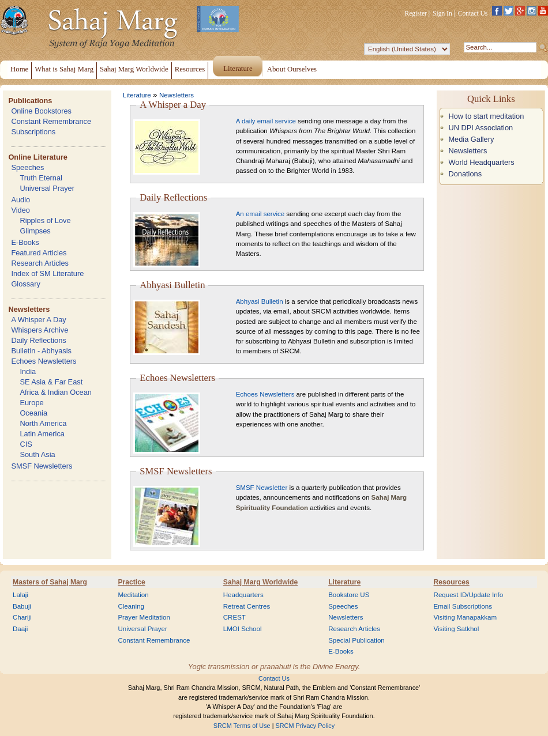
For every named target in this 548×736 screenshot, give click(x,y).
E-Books (25, 242)
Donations (465, 173)
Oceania (33, 413)
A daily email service (266, 121)
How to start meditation (486, 116)
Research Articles (40, 263)
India (28, 371)
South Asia (37, 454)
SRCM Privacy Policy (305, 725)
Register (416, 13)
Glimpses (35, 231)
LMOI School (242, 628)
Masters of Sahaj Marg (50, 582)
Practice (131, 582)
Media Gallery (471, 139)
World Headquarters (481, 162)
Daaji (20, 628)
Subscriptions (33, 131)
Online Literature (37, 157)
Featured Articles (38, 252)
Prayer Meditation (144, 617)
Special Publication (356, 640)
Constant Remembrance (51, 121)
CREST (234, 617)
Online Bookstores (41, 111)
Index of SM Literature (47, 273)
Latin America (42, 433)
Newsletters (29, 309)
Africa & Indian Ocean (55, 392)
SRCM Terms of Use (242, 725)
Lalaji (20, 594)
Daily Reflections (38, 340)
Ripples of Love (45, 220)
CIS (26, 444)
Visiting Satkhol (456, 628)
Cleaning (131, 606)
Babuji (22, 606)
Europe (31, 402)
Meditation (133, 594)
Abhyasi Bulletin (259, 301)
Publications (30, 100)
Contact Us (473, 13)
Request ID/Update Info (469, 594)
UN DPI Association (480, 127)
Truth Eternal (41, 177)
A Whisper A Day (38, 319)
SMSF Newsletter (262, 487)
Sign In (442, 13)
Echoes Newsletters (43, 361)
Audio (20, 199)
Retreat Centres (247, 606)
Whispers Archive (39, 330)
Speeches (27, 167)
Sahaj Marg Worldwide (260, 582)
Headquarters (243, 594)
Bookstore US (348, 594)
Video (20, 210)
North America (43, 423)
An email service (260, 213)
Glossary (25, 284)
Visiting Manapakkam (465, 617)
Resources (452, 582)
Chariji (22, 617)
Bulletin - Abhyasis (41, 350)
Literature (137, 95)
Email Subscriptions (463, 606)
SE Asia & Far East (51, 382)
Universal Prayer (47, 188)
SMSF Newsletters (41, 466)
